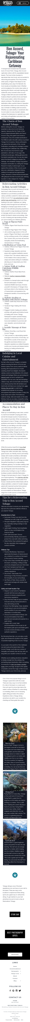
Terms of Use (16, 1019)
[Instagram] (16, 991)
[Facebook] (10, 991)
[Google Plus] (13, 991)
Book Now (15, 954)
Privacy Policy (9, 1019)
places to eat (5, 377)
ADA (22, 1019)
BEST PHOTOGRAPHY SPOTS (15, 934)
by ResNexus (15, 1018)
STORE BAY (15, 914)
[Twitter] (19, 991)
